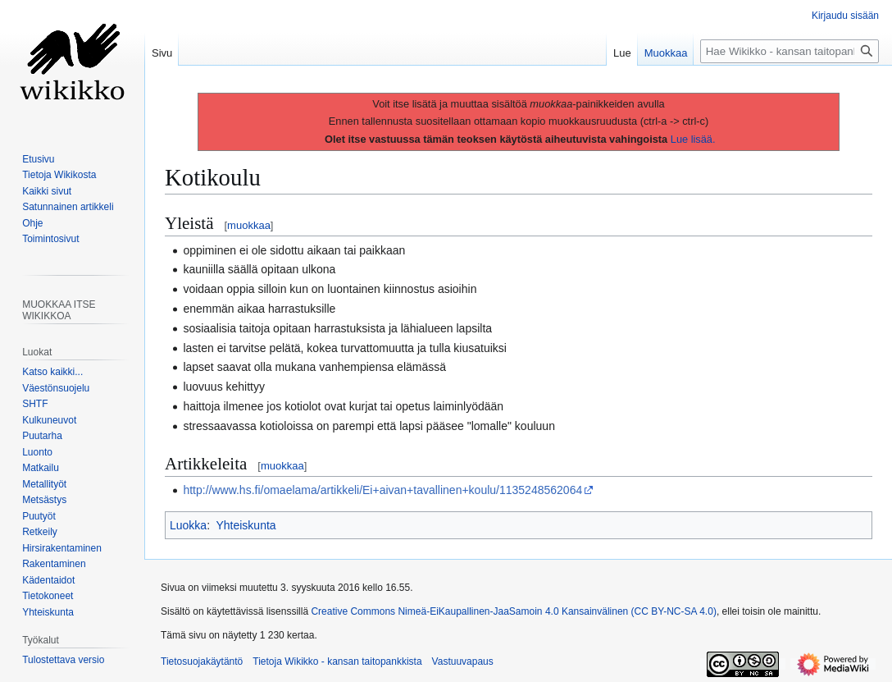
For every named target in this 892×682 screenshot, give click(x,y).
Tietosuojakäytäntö (202, 661)
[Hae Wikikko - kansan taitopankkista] (789, 51)
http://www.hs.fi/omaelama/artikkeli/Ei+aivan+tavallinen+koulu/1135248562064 (382, 490)
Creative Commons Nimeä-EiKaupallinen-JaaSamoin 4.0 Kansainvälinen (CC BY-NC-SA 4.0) (513, 611)
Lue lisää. (693, 139)
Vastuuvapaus (463, 661)
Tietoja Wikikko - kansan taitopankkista (337, 661)
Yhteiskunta (245, 525)
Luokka (188, 525)
